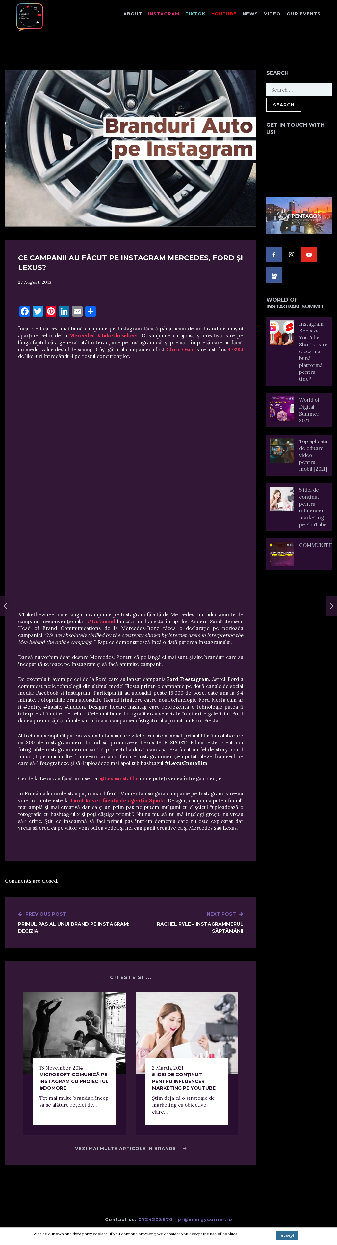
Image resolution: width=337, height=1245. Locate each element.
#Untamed (101, 621)
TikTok (195, 13)
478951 (235, 349)
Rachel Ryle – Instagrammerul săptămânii (187, 922)
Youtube (224, 13)
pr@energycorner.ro (205, 1219)
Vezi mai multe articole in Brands (131, 1148)
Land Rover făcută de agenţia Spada (117, 800)
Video (272, 13)
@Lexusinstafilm (119, 778)
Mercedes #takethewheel (103, 335)
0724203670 (155, 1219)
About (132, 13)
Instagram (163, 13)
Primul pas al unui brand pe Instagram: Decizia (74, 922)
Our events (304, 13)
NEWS (250, 13)
